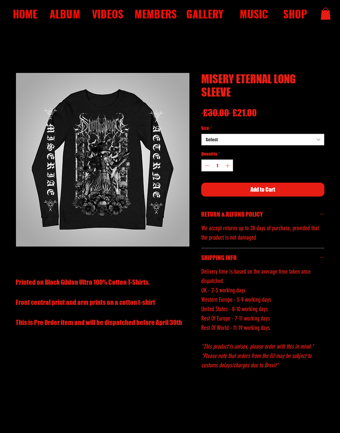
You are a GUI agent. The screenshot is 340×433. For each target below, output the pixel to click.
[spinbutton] (217, 166)
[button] (326, 14)
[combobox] (262, 139)
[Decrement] (206, 166)
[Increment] (228, 166)
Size (206, 128)
